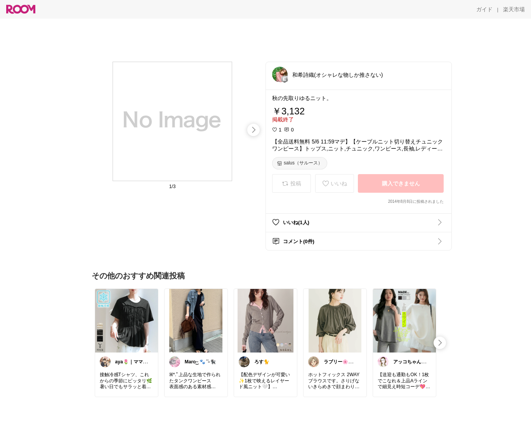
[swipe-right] (253, 130)
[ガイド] (484, 9)
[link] (126, 320)
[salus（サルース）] (299, 163)
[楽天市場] (514, 9)
